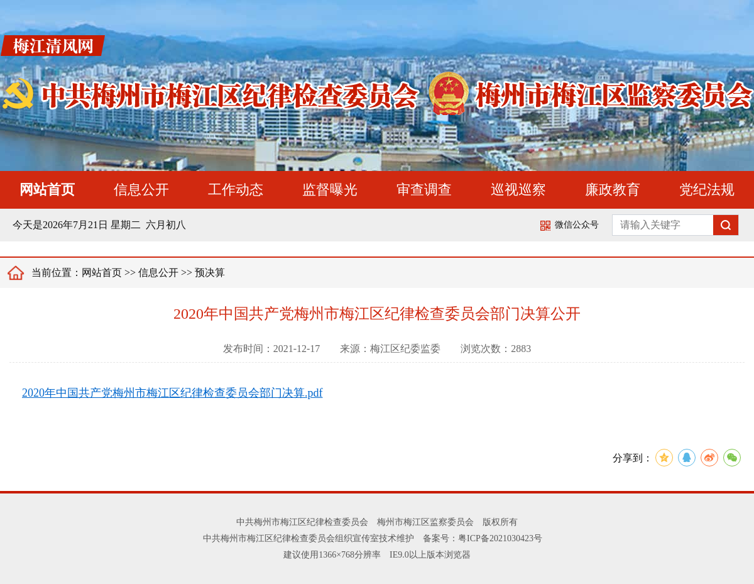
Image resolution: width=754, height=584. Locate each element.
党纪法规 (707, 189)
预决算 (210, 272)
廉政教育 (612, 189)
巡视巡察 (518, 189)
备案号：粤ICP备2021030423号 (482, 538)
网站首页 (47, 189)
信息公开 (141, 189)
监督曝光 (330, 189)
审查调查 (424, 189)
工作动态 (235, 189)
